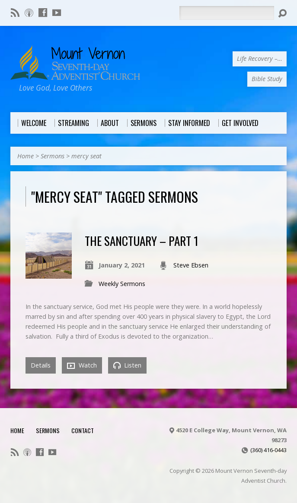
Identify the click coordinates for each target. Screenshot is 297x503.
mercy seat (86, 156)
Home (25, 156)
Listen (127, 365)
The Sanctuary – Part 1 (141, 240)
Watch (82, 365)
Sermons (52, 156)
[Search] (226, 13)
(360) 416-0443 (268, 450)
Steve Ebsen (190, 265)
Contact (82, 430)
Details (41, 365)
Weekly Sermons (122, 284)
